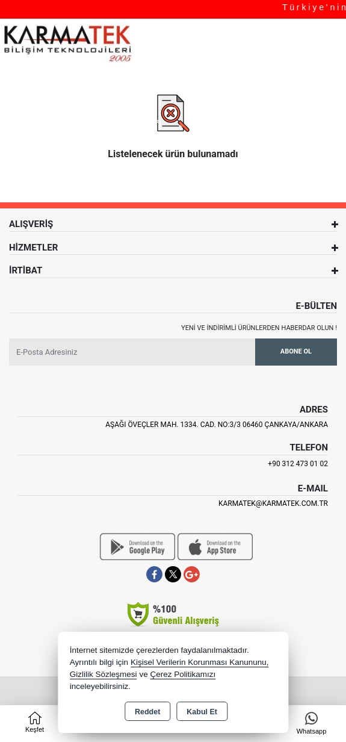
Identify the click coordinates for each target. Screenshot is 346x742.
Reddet (147, 712)
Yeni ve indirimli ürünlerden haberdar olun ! (259, 328)
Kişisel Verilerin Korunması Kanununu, (200, 662)
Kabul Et (202, 712)
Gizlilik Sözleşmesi (103, 674)
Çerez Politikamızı (182, 674)
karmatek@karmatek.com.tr (273, 503)
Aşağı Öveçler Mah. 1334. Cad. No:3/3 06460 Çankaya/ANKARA (216, 424)
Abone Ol (296, 351)
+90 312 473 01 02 (298, 464)
